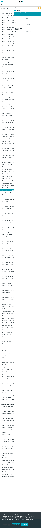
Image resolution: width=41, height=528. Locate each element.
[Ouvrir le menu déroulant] (2, 1)
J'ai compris (24, 524)
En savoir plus (16, 524)
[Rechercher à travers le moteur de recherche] (19, 4)
